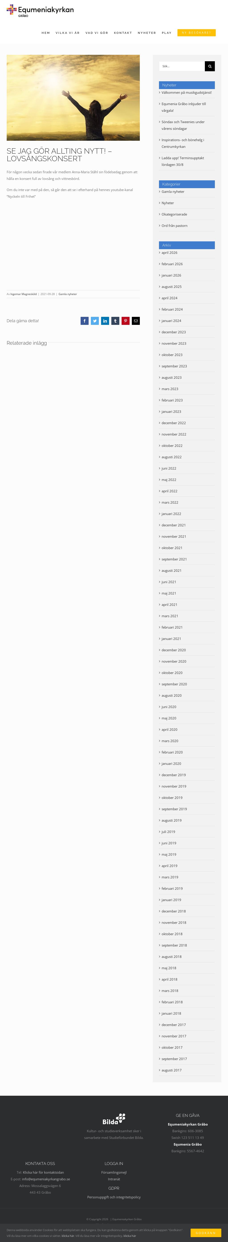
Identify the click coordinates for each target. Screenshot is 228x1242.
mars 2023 (170, 389)
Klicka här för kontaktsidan (43, 1172)
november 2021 (174, 536)
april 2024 (169, 298)
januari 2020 (171, 763)
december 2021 (174, 525)
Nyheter (168, 203)
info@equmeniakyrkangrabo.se (46, 1179)
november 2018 (174, 922)
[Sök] (210, 66)
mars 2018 (170, 990)
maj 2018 (169, 968)
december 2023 (174, 332)
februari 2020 (172, 752)
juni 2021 (169, 582)
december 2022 (174, 423)
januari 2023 (171, 411)
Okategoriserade (174, 214)
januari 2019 (171, 900)
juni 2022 (169, 468)
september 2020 (174, 684)
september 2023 (174, 366)
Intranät (114, 1179)
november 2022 (174, 434)
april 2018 (169, 979)
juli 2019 (168, 831)
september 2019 (174, 809)
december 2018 (174, 911)
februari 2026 (172, 264)
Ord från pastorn (174, 225)
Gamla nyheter (68, 294)
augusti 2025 (172, 286)
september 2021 (174, 559)
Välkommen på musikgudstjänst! (187, 92)
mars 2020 (170, 741)
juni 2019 (169, 843)
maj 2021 (169, 593)
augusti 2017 (172, 1070)
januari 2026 (171, 275)
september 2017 (174, 1059)
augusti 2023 (172, 377)
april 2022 (169, 491)
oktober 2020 (172, 672)
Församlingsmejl (114, 1172)
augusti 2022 (172, 457)
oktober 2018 (172, 934)
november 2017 (174, 1036)
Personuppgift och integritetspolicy (114, 1197)
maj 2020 (169, 718)
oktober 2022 (172, 445)
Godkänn (206, 1233)
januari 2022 (171, 513)
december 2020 (174, 650)
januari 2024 (171, 320)
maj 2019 (169, 854)
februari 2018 (172, 1002)
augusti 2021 (172, 570)
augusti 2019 (172, 820)
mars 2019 (170, 877)
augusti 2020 (172, 695)
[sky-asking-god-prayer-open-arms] (73, 98)
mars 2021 (170, 616)
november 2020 (174, 661)
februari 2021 (172, 627)
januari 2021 (171, 638)
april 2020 (169, 729)
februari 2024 (172, 309)
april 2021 (169, 604)
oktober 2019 (172, 797)
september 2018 (174, 945)
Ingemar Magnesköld (23, 294)
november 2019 (174, 786)
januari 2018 (171, 1013)
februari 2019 (172, 888)
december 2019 (174, 775)
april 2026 (169, 252)
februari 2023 (172, 400)
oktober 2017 (172, 1047)
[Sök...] (182, 66)
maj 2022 (169, 479)
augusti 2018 (172, 956)
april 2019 (169, 865)
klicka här (68, 1236)
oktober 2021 (172, 548)
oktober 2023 (172, 354)
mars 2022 (170, 502)
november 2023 (174, 343)
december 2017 (174, 1024)
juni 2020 (169, 706)
